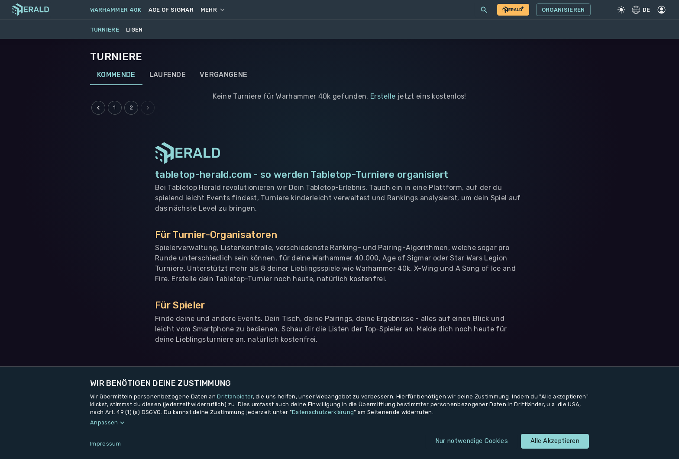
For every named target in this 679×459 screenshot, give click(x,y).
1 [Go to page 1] (114, 107)
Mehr (212, 9)
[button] (339, 423)
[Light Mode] (621, 10)
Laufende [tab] (167, 74)
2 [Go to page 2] (131, 107)
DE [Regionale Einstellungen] (641, 9)
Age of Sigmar (171, 9)
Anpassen (104, 422)
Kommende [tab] (116, 74)
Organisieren (563, 10)
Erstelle (383, 96)
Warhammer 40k (116, 9)
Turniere (105, 29)
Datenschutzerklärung (323, 412)
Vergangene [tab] (223, 74)
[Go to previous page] (98, 108)
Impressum (105, 443)
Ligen (134, 29)
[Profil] (661, 10)
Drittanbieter (234, 396)
